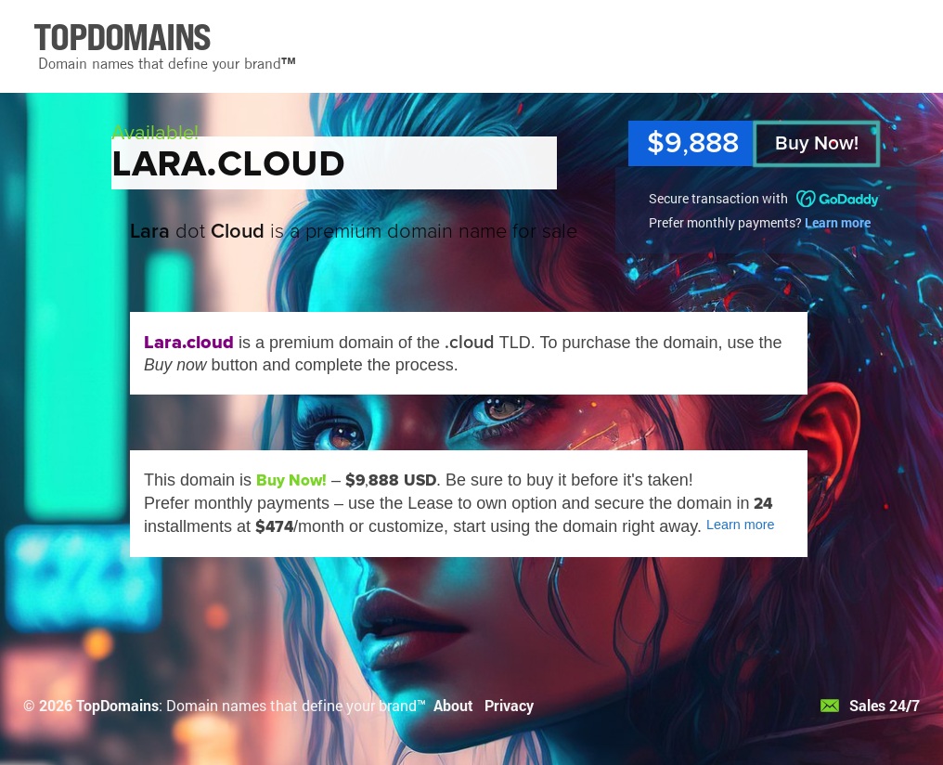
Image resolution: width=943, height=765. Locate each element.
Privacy (509, 705)
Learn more (838, 222)
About (453, 705)
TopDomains (117, 705)
